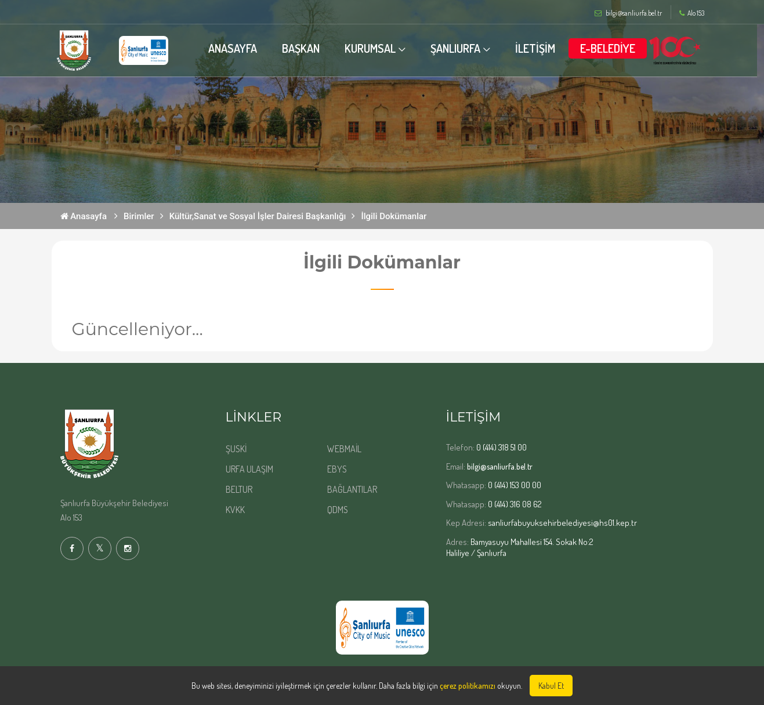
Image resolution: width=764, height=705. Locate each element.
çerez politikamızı (467, 686)
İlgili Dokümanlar (393, 216)
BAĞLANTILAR (352, 489)
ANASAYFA (236, 48)
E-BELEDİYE (611, 48)
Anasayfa (83, 216)
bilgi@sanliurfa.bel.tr (500, 466)
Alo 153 (691, 13)
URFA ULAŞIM (249, 469)
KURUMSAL (373, 48)
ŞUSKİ (236, 449)
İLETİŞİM (539, 48)
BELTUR (239, 489)
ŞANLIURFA (459, 48)
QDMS (337, 509)
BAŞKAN (304, 48)
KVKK (235, 509)
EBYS (337, 469)
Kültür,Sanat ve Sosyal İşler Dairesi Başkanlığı (257, 216)
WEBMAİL (344, 449)
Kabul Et (551, 686)
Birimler (139, 216)
